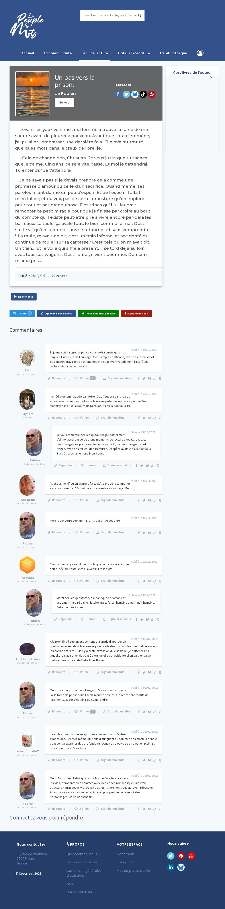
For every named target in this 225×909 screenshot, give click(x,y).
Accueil (27, 53)
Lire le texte (23, 296)
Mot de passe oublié (133, 870)
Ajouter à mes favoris (56, 313)
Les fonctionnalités (82, 862)
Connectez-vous (28, 817)
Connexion (125, 854)
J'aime (22, 313)
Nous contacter (79, 891)
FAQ (70, 883)
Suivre (64, 102)
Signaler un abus (136, 313)
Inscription (125, 862)
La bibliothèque (173, 53)
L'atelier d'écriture (134, 53)
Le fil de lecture (95, 53)
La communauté (58, 53)
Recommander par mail (98, 313)
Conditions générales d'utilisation (83, 872)
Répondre (56, 378)
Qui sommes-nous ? (83, 854)
